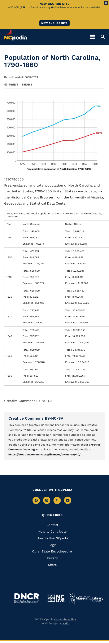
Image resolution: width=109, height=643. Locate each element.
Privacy (52, 558)
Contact (52, 525)
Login (52, 545)
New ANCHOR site (54, 23)
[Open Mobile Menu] (92, 36)
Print (11, 84)
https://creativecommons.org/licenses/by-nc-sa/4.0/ (44, 454)
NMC (65, 623)
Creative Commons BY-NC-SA (35, 418)
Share (27, 84)
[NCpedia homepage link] (15, 35)
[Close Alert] (106, 3)
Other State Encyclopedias (52, 551)
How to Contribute (52, 531)
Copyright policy (65, 619)
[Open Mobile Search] (101, 36)
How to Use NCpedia (52, 538)
